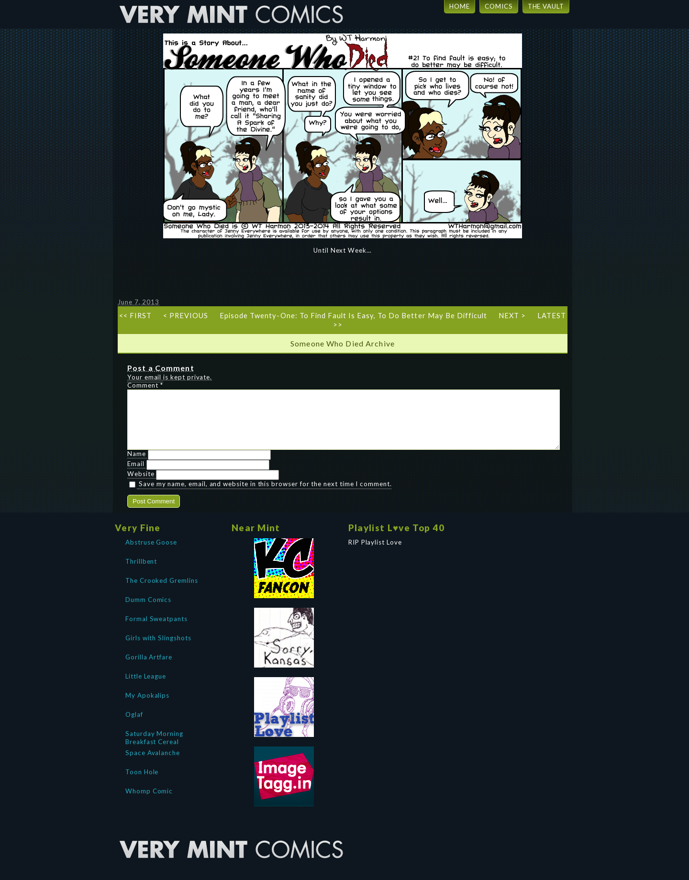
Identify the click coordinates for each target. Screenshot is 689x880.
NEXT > (512, 316)
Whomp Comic (149, 802)
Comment (145, 385)
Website (141, 485)
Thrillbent (141, 573)
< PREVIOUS (185, 316)
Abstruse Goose (151, 553)
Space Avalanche (152, 764)
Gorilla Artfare (148, 668)
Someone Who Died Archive (342, 343)
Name (136, 465)
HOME (459, 6)
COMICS (499, 6)
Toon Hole (141, 783)
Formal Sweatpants (156, 630)
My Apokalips (147, 707)
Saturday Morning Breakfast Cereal (154, 748)
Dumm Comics (148, 611)
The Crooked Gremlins (161, 592)
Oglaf (134, 726)
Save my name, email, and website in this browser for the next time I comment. (265, 495)
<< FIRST (135, 316)
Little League (145, 687)
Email (135, 475)
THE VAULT (546, 6)
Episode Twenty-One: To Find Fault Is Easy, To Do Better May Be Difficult (353, 316)
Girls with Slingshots (158, 649)
